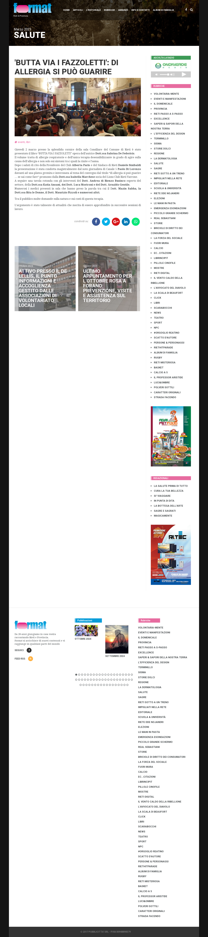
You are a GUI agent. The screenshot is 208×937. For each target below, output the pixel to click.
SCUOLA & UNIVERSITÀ (166, 188)
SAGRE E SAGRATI (163, 510)
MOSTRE (157, 268)
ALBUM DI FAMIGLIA (164, 352)
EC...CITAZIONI (161, 253)
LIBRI (155, 302)
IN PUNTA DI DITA (162, 500)
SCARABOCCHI (161, 307)
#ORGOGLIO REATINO (165, 332)
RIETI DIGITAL (160, 273)
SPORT (156, 322)
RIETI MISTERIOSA (163, 362)
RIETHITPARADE (162, 347)
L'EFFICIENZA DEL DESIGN (168, 133)
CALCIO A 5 (159, 372)
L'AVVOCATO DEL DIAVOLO (168, 287)
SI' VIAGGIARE (161, 495)
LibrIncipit (159, 258)
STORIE (157, 223)
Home (66, 10)
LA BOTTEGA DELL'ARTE (167, 505)
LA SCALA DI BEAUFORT (167, 292)
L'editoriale (93, 10)
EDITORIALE (159, 183)
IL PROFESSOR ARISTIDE (167, 377)
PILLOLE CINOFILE (163, 263)
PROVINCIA (159, 108)
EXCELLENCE (160, 118)
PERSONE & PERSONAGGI (167, 342)
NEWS (156, 312)
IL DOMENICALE (162, 103)
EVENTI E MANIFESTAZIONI (168, 98)
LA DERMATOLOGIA (164, 158)
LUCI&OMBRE (160, 382)
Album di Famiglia (163, 10)
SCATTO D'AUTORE (164, 337)
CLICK (156, 297)
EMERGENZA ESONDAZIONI (168, 208)
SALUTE (157, 163)
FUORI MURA (160, 243)
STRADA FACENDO (163, 397)
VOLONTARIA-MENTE (165, 93)
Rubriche (109, 10)
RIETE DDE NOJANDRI (165, 193)
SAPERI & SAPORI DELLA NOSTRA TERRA (162, 657)
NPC (155, 327)
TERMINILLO (160, 138)
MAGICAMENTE (161, 515)
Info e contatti (140, 10)
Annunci (123, 10)
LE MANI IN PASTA (163, 203)
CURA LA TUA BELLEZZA (167, 490)
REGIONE (157, 153)
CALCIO (157, 248)
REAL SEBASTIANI (163, 218)
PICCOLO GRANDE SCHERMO (169, 213)
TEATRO (157, 317)
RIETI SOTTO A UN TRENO (167, 173)
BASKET (157, 367)
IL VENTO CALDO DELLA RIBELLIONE (159, 801)
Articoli (78, 10)
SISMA (156, 143)
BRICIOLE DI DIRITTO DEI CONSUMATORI (161, 756)
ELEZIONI (158, 198)
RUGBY (156, 357)
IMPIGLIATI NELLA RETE (166, 178)
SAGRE (156, 168)
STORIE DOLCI (161, 148)
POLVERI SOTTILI (162, 387)
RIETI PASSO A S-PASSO (167, 113)
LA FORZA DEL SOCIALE (166, 238)
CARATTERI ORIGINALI (166, 392)
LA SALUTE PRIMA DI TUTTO (169, 486)
